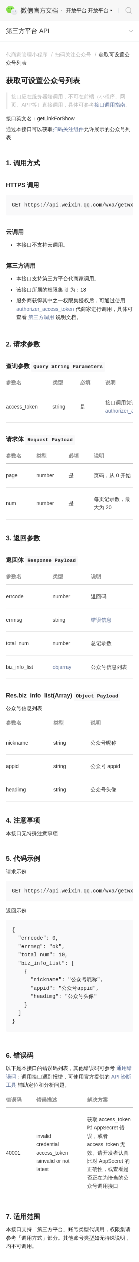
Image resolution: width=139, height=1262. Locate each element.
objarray (62, 667)
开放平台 (98, 10)
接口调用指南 (109, 105)
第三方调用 (41, 317)
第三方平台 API (27, 31)
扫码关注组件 (68, 129)
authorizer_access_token (45, 309)
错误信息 (101, 620)
